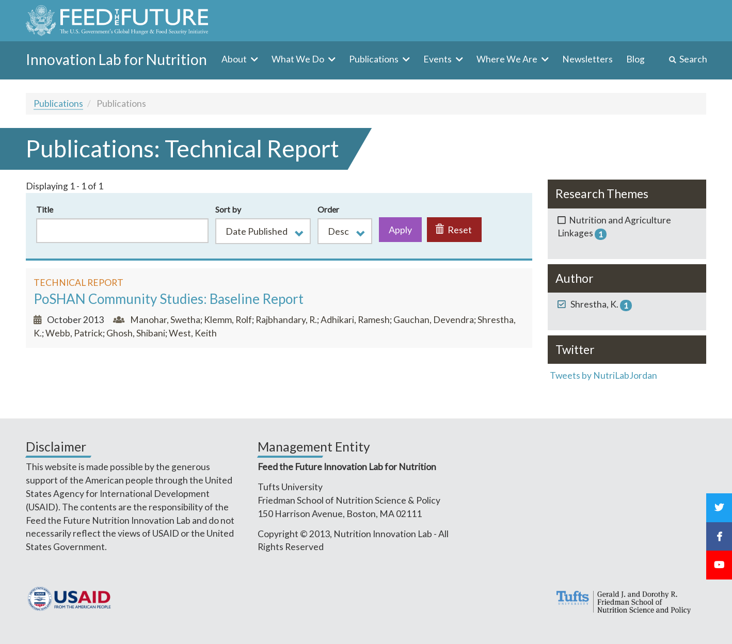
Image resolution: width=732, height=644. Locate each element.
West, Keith (193, 333)
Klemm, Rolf (228, 319)
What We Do (299, 59)
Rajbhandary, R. (286, 319)
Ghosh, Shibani (135, 333)
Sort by (228, 209)
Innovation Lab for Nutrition (116, 59)
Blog (635, 59)
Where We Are (507, 59)
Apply (400, 229)
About (234, 59)
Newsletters (587, 59)
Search (693, 59)
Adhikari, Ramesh (355, 319)
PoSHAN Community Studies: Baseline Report (169, 299)
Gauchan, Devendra (433, 319)
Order (328, 209)
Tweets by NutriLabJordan (604, 375)
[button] (263, 231)
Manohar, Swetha (165, 319)
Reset (453, 229)
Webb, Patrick (74, 333)
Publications (374, 59)
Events (438, 59)
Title (44, 209)
